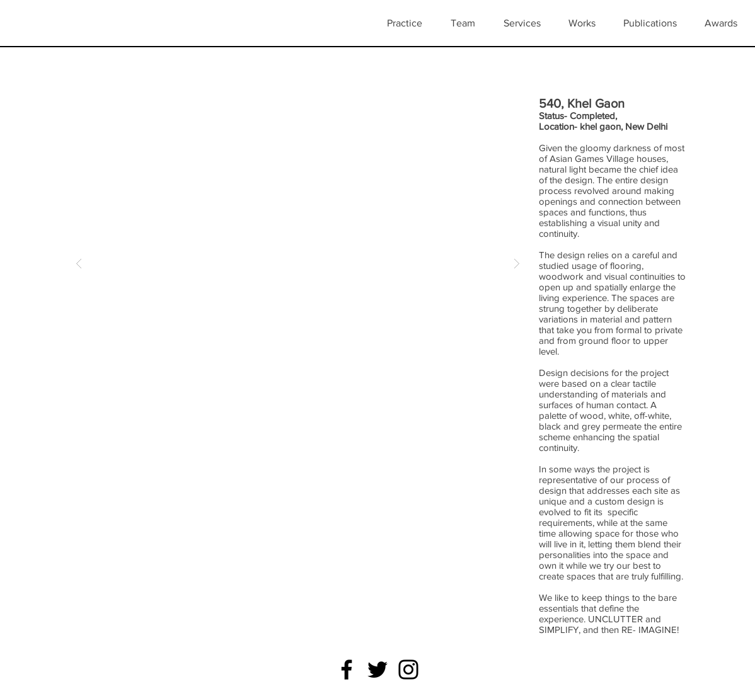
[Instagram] (408, 669)
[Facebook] (346, 669)
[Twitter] (377, 669)
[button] (586, 23)
